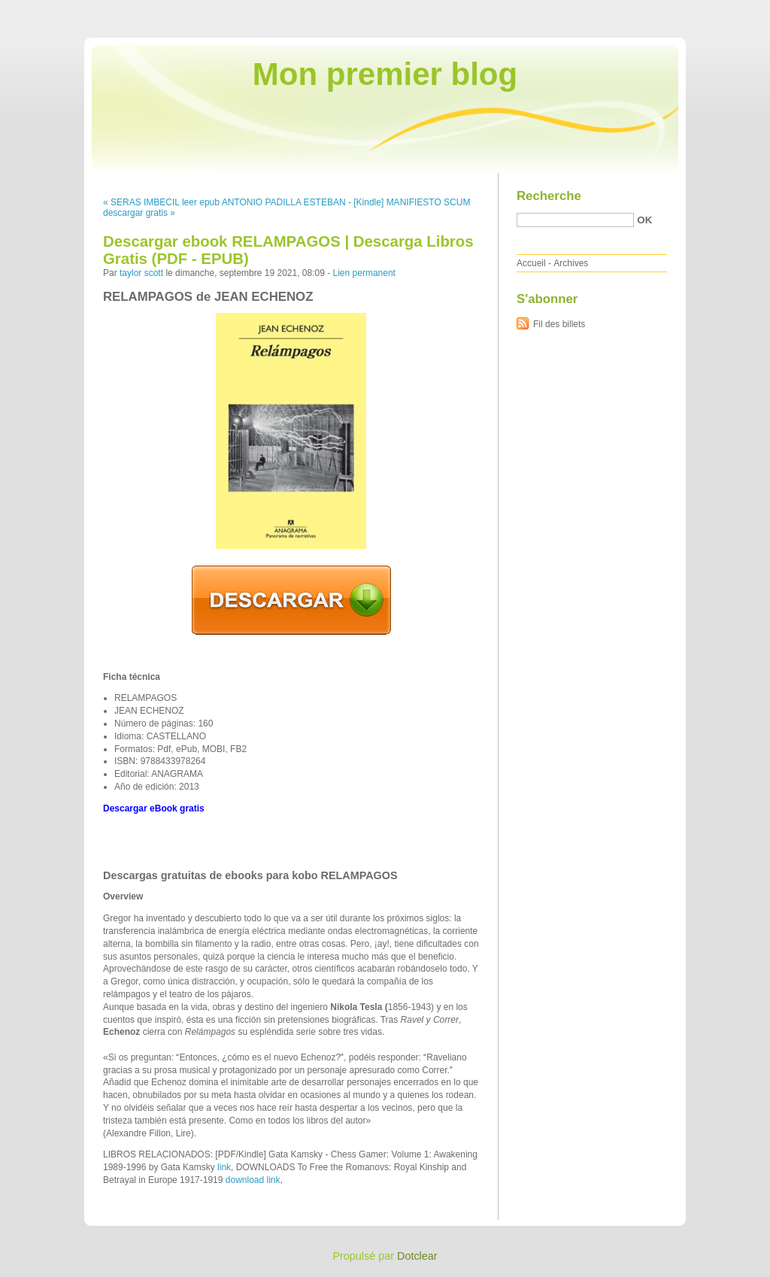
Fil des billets (559, 324)
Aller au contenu (585, 10)
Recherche (549, 196)
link (224, 1167)
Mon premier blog (385, 74)
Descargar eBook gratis (154, 808)
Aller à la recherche (726, 10)
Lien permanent (364, 273)
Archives (570, 263)
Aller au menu (652, 10)
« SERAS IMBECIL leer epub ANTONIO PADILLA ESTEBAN (224, 202)
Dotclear (417, 1256)
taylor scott (141, 273)
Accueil (531, 263)
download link (253, 1180)
